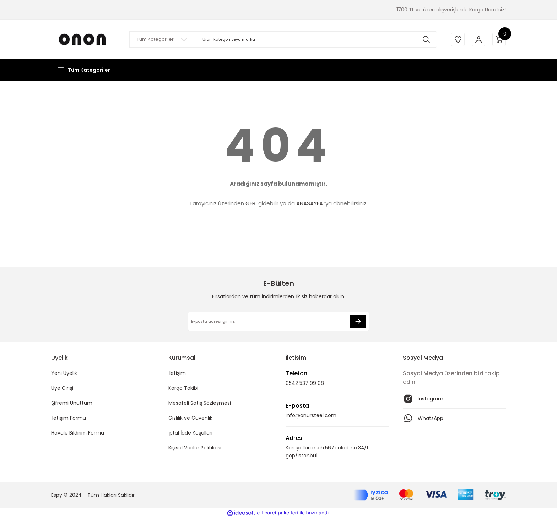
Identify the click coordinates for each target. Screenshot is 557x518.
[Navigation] (83, 70)
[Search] (282, 39)
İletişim (177, 373)
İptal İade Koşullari (190, 432)
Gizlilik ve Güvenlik (190, 417)
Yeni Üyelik (64, 373)
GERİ (251, 203)
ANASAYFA (309, 203)
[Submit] (358, 321)
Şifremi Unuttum (71, 403)
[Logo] (83, 39)
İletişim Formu (68, 417)
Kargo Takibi (183, 388)
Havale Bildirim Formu (77, 432)
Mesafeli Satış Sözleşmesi (199, 403)
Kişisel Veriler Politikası (194, 447)
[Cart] (499, 39)
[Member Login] (477, 39)
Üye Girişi (62, 388)
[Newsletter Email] (278, 321)
